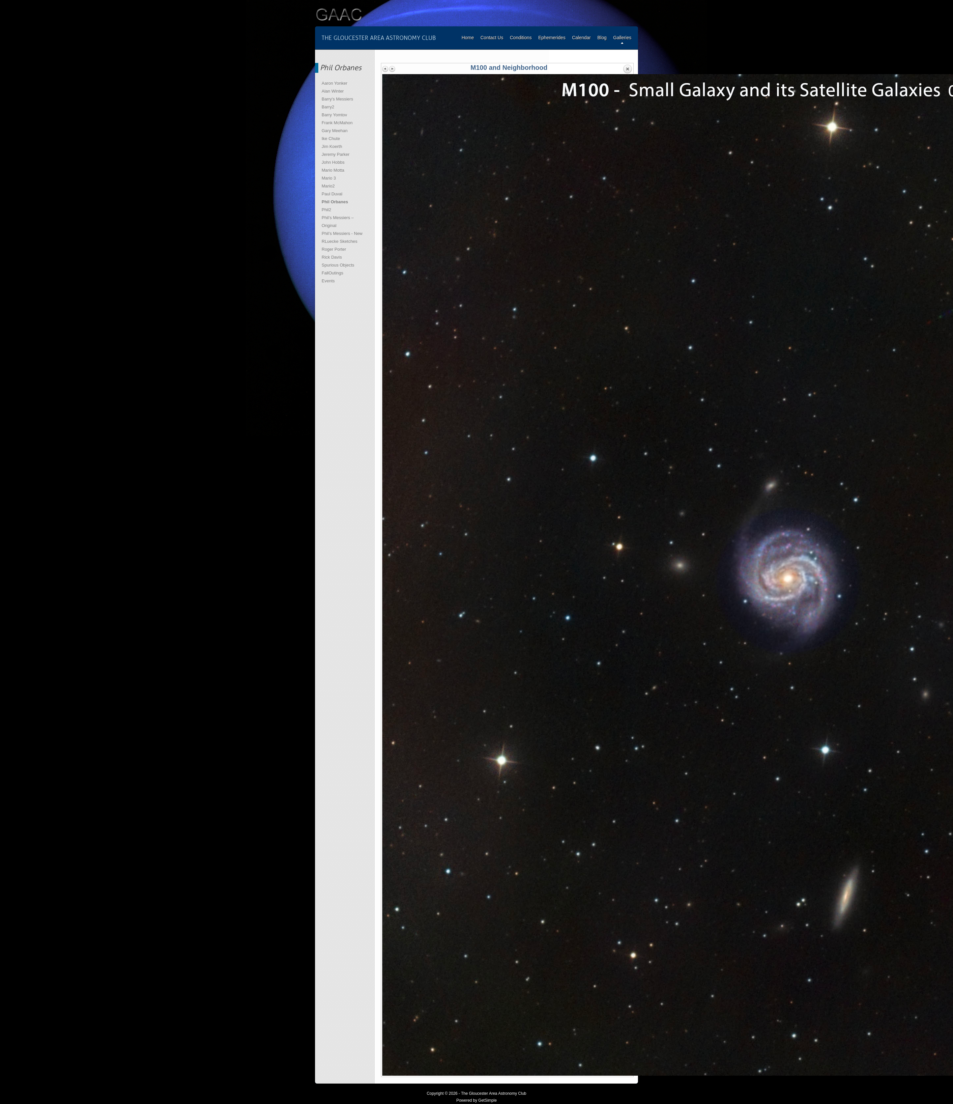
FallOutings (332, 272)
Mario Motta (333, 170)
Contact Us (491, 37)
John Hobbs (333, 162)
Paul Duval (332, 193)
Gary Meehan (335, 130)
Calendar (581, 37)
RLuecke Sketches (339, 241)
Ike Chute (331, 138)
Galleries (622, 37)
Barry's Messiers (337, 99)
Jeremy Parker (336, 154)
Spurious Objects (338, 265)
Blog (602, 37)
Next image (392, 69)
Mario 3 (329, 178)
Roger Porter (334, 249)
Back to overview (627, 69)
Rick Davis (332, 257)
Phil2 (326, 209)
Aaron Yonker (334, 83)
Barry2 (328, 106)
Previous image (385, 69)
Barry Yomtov (334, 114)
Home (468, 37)
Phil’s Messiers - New (342, 233)
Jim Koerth (332, 146)
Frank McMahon (337, 122)
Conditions (521, 37)
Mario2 (328, 186)
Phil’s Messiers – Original (338, 221)
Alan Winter (333, 91)
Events (328, 280)
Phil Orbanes (335, 201)
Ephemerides (551, 37)
